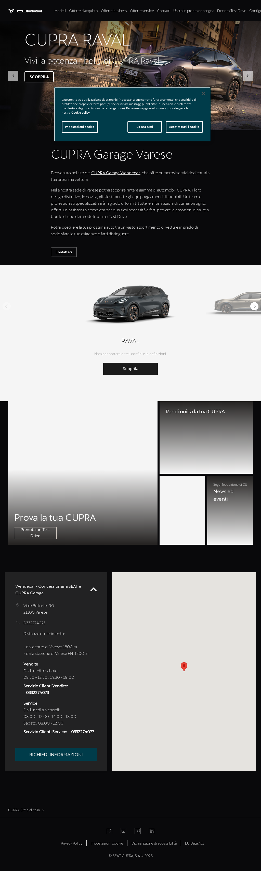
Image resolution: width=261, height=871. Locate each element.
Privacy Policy (71, 843)
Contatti (163, 10)
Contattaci (64, 252)
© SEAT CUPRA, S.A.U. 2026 (131, 855)
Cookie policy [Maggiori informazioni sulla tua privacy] (80, 112)
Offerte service (142, 10)
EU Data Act (194, 843)
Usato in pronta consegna (193, 10)
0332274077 (82, 731)
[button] (13, 76)
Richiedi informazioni (56, 754)
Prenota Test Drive (231, 10)
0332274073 (34, 622)
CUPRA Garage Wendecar (115, 172)
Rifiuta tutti (144, 126)
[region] (132, 114)
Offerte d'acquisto (83, 10)
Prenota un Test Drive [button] (35, 532)
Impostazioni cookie (107, 843)
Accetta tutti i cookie (184, 126)
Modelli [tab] (60, 10)
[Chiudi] (203, 93)
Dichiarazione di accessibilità (154, 843)
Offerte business (114, 10)
